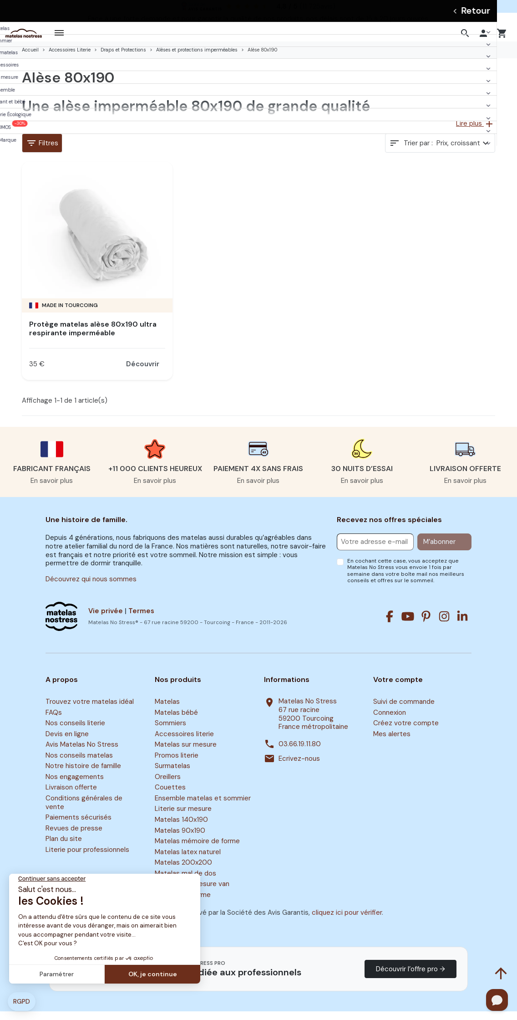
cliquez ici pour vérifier (347, 921)
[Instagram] (444, 625)
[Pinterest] (426, 625)
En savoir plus (51, 489)
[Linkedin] (462, 625)
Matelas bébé (176, 721)
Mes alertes (392, 742)
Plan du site (64, 847)
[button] (466, 37)
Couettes (170, 796)
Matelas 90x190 (180, 839)
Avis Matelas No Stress (82, 753)
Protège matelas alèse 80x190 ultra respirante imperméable (93, 337)
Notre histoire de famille (83, 774)
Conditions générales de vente (84, 811)
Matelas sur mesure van (192, 892)
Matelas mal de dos (185, 882)
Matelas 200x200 (183, 871)
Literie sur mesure (183, 817)
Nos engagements (75, 785)
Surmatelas (172, 774)
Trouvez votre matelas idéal (90, 710)
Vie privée (105, 619)
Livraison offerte (71, 796)
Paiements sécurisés (79, 825)
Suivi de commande (404, 710)
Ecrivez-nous (299, 767)
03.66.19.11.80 (300, 752)
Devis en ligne (67, 742)
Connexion (389, 721)
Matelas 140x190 (181, 828)
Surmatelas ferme (183, 903)
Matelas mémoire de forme (197, 849)
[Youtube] (407, 625)
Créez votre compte (406, 731)
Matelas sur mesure (186, 753)
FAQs (54, 721)
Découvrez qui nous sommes (91, 587)
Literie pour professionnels (87, 858)
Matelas (167, 710)
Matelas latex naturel (188, 860)
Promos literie (176, 764)
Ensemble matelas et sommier (203, 806)
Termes (141, 619)
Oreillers (168, 785)
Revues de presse (74, 836)
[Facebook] (389, 625)
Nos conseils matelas (79, 764)
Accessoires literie (184, 742)
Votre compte (398, 688)
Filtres (42, 151)
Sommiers (170, 731)
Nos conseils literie (75, 731)
